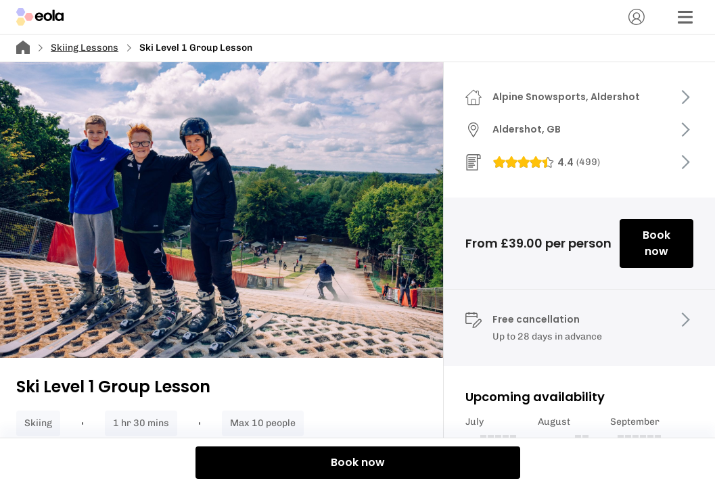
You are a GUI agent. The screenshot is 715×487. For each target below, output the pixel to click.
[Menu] (685, 16)
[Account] (636, 16)
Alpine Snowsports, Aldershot (566, 96)
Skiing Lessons (84, 47)
